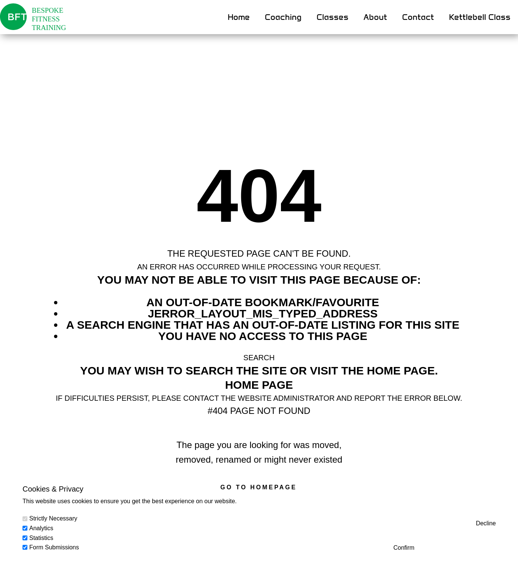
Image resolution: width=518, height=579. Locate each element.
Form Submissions (54, 547)
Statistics (41, 538)
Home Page (259, 385)
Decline (486, 523)
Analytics (41, 528)
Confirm (403, 547)
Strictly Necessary (53, 518)
